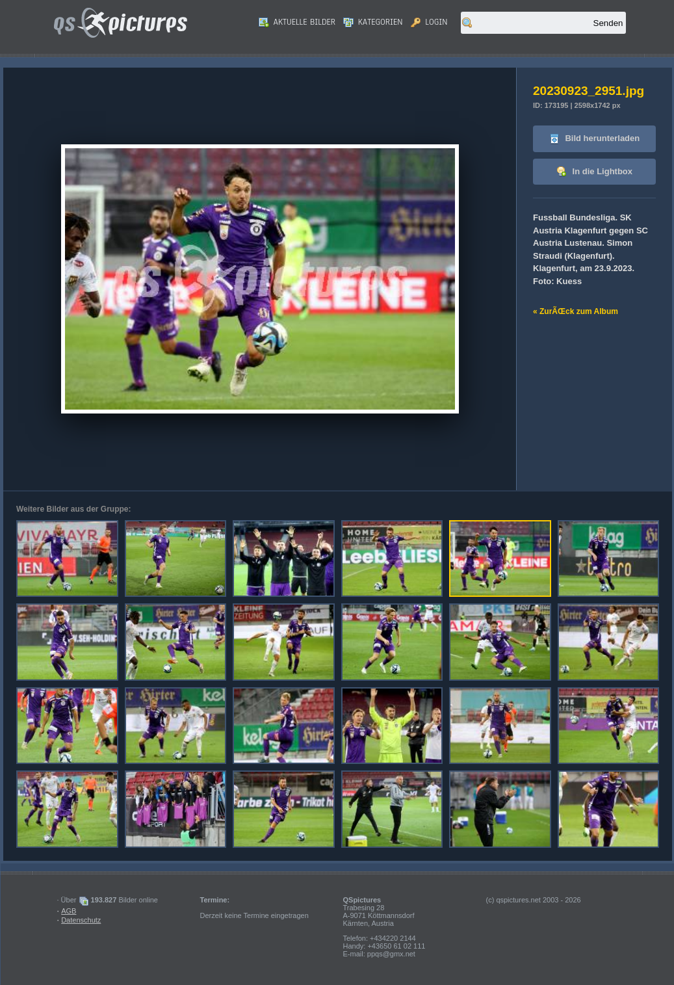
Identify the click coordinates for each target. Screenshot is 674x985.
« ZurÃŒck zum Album (575, 311)
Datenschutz (81, 920)
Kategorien (373, 22)
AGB (68, 911)
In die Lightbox (594, 171)
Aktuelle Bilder (297, 22)
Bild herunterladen (594, 138)
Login (429, 22)
